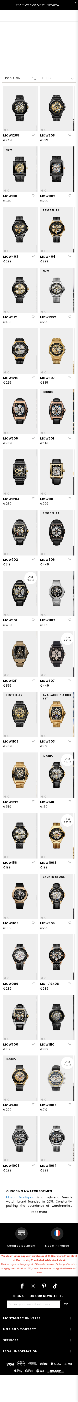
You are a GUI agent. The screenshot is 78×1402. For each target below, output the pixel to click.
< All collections (17, 30)
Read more (39, 1212)
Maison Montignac (20, 1197)
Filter (47, 78)
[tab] (39, 1319)
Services (11, 1340)
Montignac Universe (21, 1318)
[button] (33, 135)
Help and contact (19, 1329)
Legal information (20, 1351)
